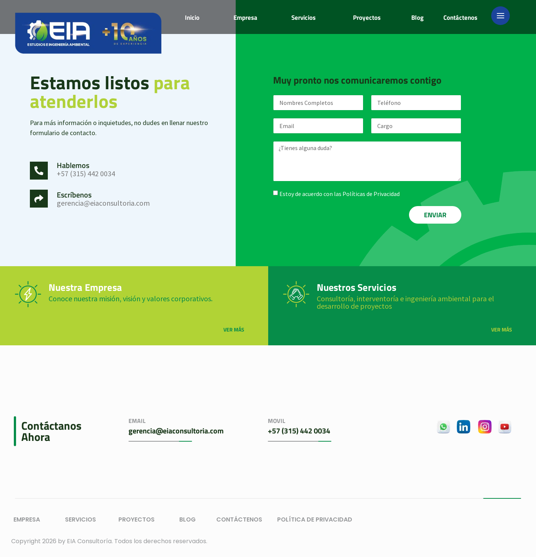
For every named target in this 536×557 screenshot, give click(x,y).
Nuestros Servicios (357, 287)
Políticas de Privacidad (371, 193)
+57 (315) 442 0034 (299, 430)
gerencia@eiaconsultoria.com (176, 430)
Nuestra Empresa (85, 287)
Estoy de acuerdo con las (339, 193)
